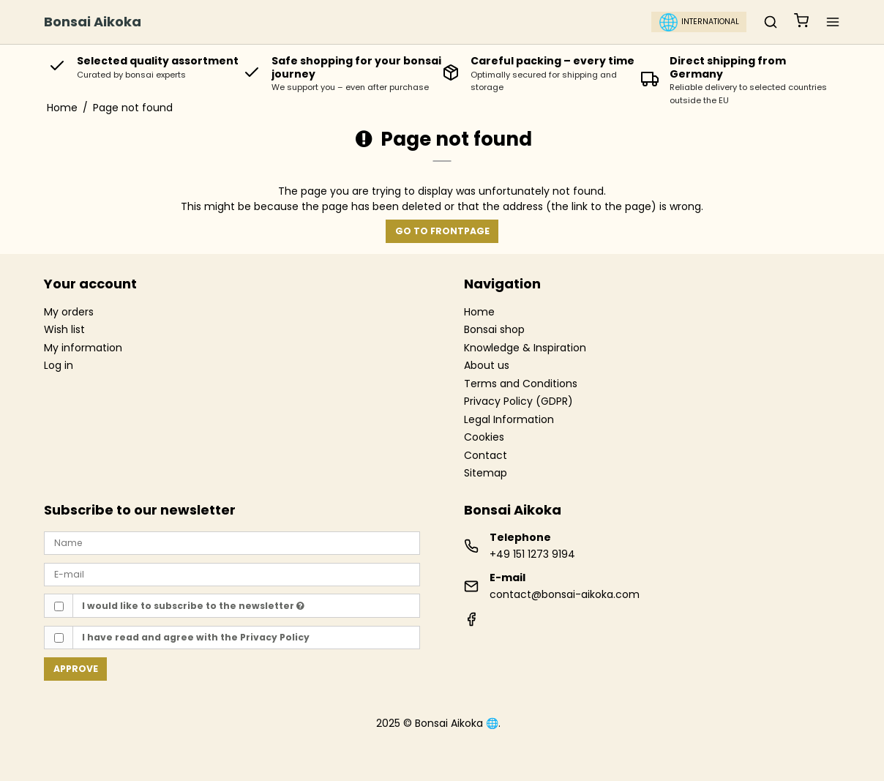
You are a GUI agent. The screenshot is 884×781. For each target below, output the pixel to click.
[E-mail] (232, 574)
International (699, 22)
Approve (75, 668)
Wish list (64, 329)
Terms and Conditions (520, 384)
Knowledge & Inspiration (525, 348)
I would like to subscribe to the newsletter (193, 605)
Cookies (484, 437)
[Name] (232, 542)
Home (479, 312)
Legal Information (509, 420)
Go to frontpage (442, 231)
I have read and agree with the (196, 637)
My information (83, 347)
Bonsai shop (494, 330)
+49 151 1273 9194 (532, 554)
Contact (485, 456)
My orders (69, 311)
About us (486, 366)
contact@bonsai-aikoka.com (565, 594)
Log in (58, 365)
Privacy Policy (275, 637)
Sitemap (485, 473)
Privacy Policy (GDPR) (518, 401)
